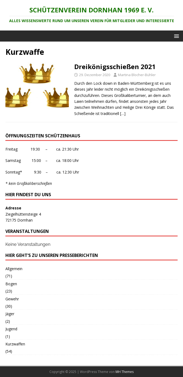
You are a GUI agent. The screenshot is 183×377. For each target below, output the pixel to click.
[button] (176, 36)
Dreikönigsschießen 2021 (115, 66)
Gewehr (12, 298)
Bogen (11, 283)
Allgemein (13, 268)
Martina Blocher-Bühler (137, 74)
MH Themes (125, 371)
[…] (123, 113)
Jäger (9, 313)
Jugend (11, 328)
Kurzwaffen (15, 344)
